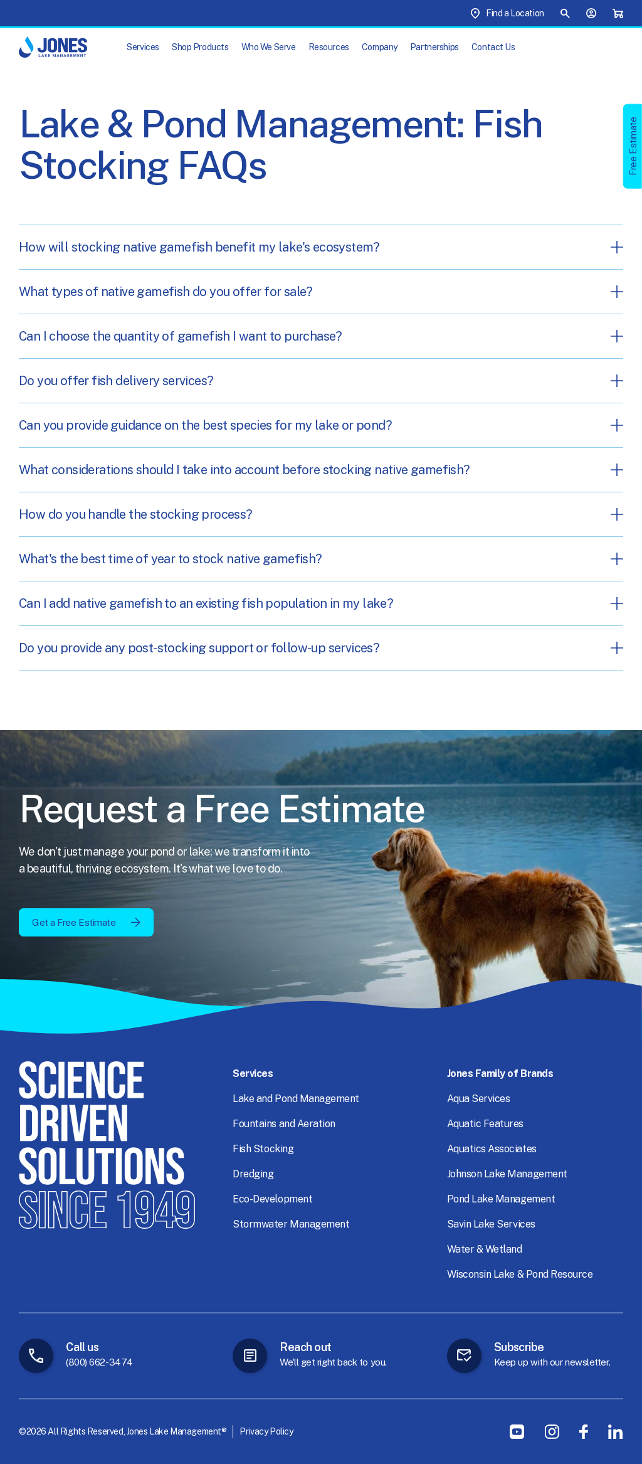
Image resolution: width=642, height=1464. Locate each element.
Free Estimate (633, 146)
